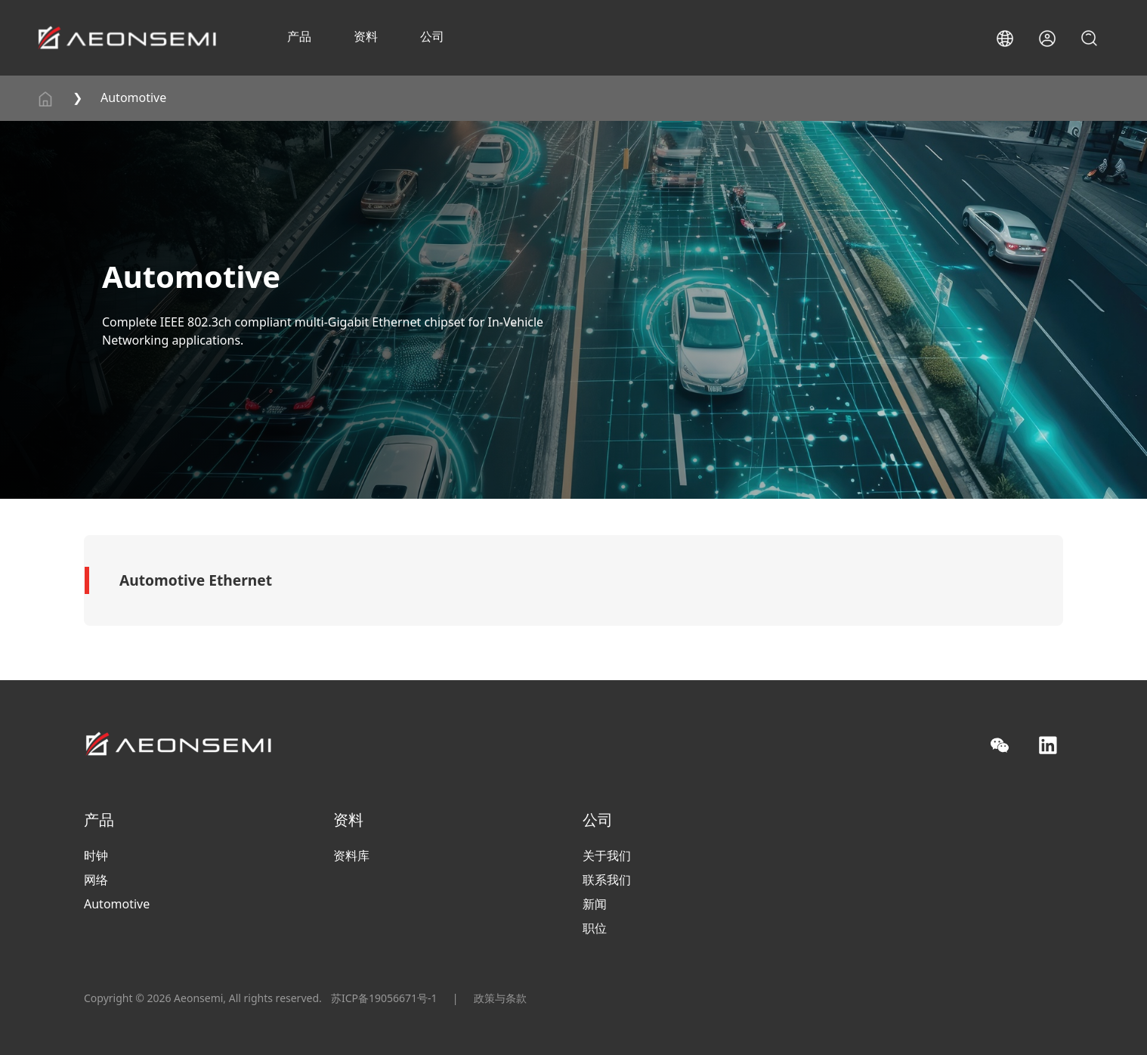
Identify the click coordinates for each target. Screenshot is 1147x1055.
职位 (595, 928)
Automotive (133, 97)
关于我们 (607, 855)
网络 (96, 879)
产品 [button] (299, 36)
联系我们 (607, 879)
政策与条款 (500, 998)
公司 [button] (432, 36)
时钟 (96, 855)
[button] (1005, 38)
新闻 (595, 904)
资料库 (351, 855)
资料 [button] (366, 36)
